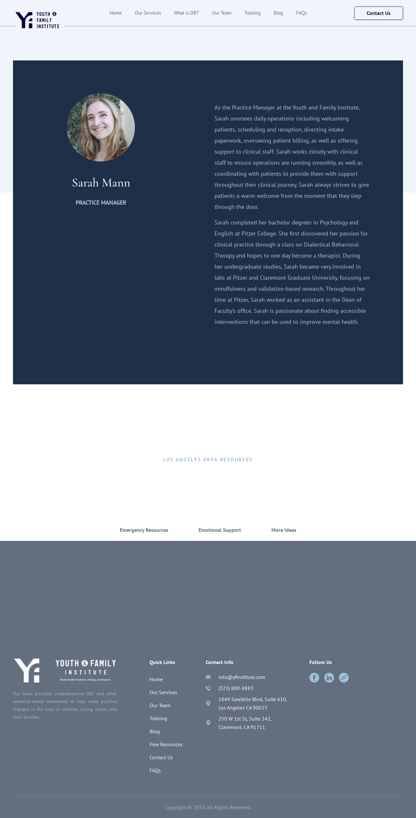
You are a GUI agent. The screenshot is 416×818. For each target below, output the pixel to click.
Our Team (221, 13)
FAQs (301, 13)
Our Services (148, 13)
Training (252, 13)
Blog (278, 13)
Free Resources (166, 744)
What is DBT (186, 13)
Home (116, 13)
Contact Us (161, 757)
